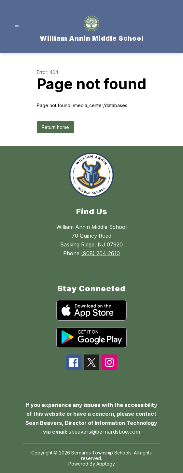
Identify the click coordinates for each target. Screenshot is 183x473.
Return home (55, 127)
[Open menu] (17, 27)
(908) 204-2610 (100, 253)
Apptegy (105, 463)
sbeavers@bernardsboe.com (104, 431)
